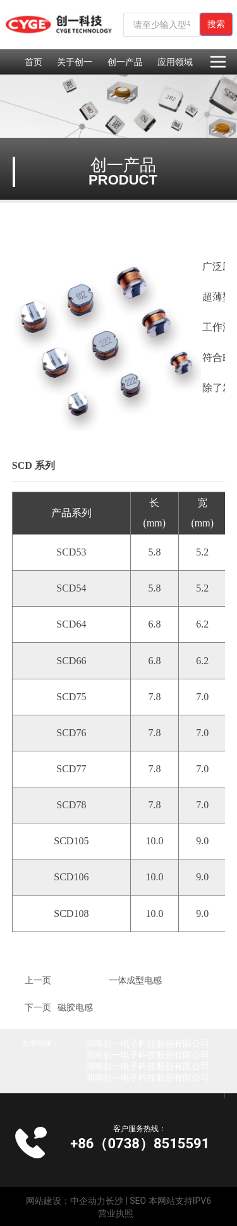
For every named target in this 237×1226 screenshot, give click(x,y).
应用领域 (175, 62)
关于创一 (74, 62)
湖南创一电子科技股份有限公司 (147, 1043)
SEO (138, 1201)
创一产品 (125, 62)
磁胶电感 (75, 1007)
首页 (33, 62)
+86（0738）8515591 (139, 1143)
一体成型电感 (135, 980)
